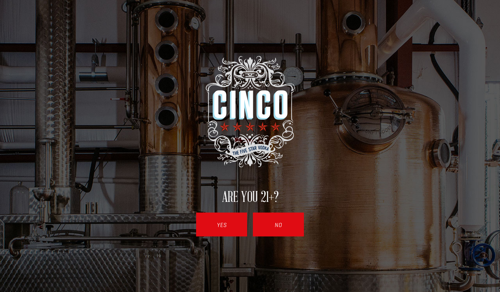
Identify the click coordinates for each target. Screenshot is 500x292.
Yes (222, 224)
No (278, 224)
